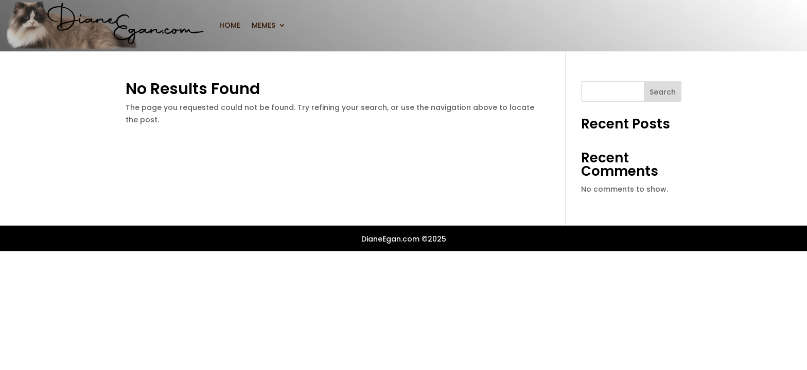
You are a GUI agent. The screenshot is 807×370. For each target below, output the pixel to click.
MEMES (263, 25)
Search (663, 92)
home (229, 25)
